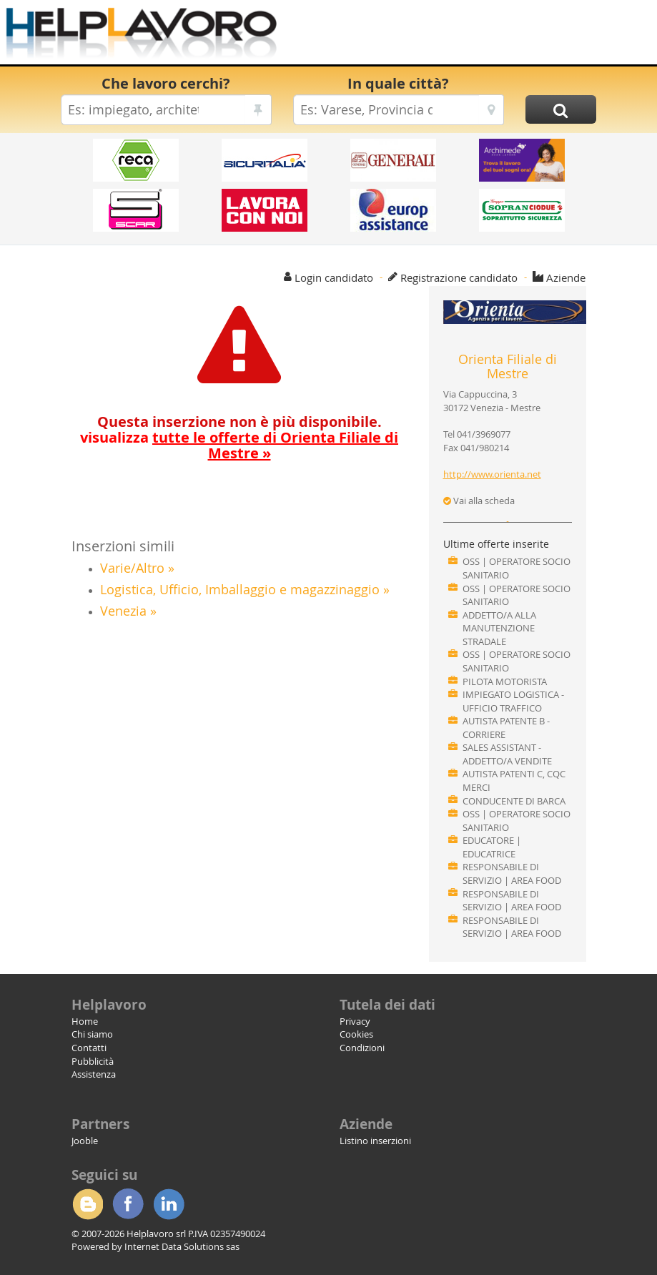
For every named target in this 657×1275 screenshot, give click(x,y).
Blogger (87, 1204)
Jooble (84, 1140)
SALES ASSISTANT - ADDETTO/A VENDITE (507, 754)
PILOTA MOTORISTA (505, 681)
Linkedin (168, 1204)
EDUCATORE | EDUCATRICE (492, 847)
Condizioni (362, 1047)
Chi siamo (92, 1034)
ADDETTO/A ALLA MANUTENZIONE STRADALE (499, 628)
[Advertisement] (454, 36)
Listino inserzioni (375, 1140)
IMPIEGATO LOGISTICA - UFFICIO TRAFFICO (513, 701)
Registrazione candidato (459, 277)
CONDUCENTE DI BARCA (514, 800)
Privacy (355, 1021)
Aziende (566, 277)
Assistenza (93, 1074)
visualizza (239, 445)
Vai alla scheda (479, 500)
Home (84, 1021)
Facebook (128, 1204)
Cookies (356, 1034)
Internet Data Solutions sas (181, 1246)
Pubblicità (92, 1061)
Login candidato (334, 277)
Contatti (89, 1047)
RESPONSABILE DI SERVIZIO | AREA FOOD (512, 873)
